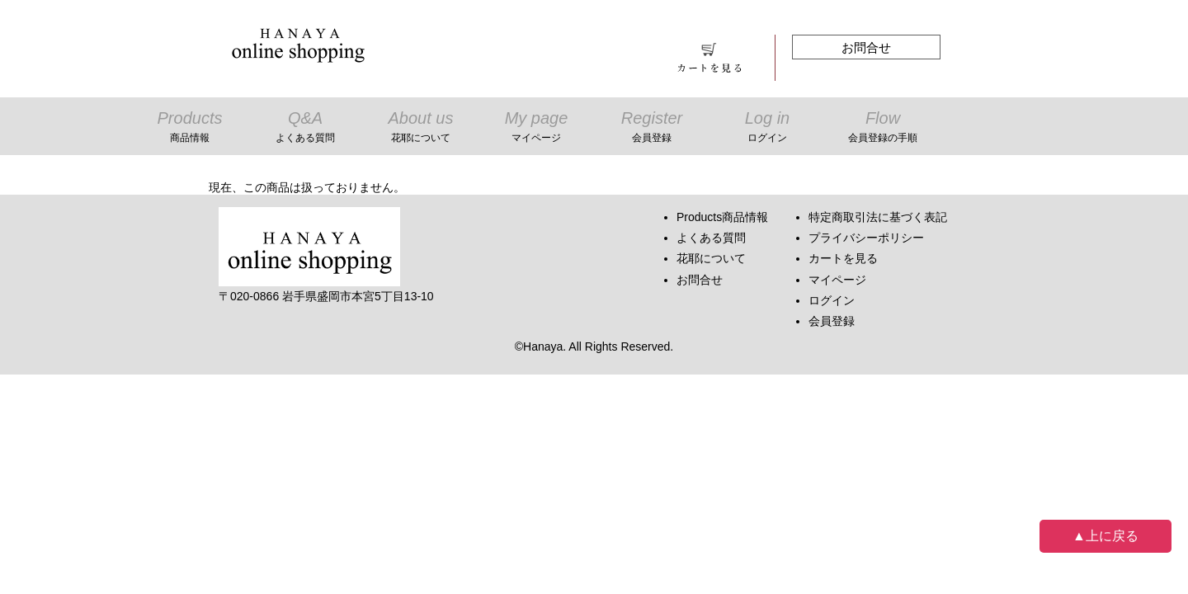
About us (420, 128)
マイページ (837, 279)
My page (536, 128)
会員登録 (831, 321)
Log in (767, 128)
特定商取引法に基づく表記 (877, 217)
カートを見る (843, 258)
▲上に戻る (1105, 536)
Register (652, 128)
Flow (882, 128)
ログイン (831, 300)
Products (190, 128)
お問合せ (866, 47)
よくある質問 (711, 237)
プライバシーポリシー (866, 237)
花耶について (711, 258)
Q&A (305, 128)
